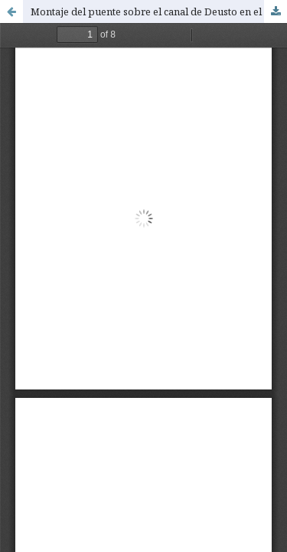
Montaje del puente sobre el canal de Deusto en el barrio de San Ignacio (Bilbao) (159, 11)
